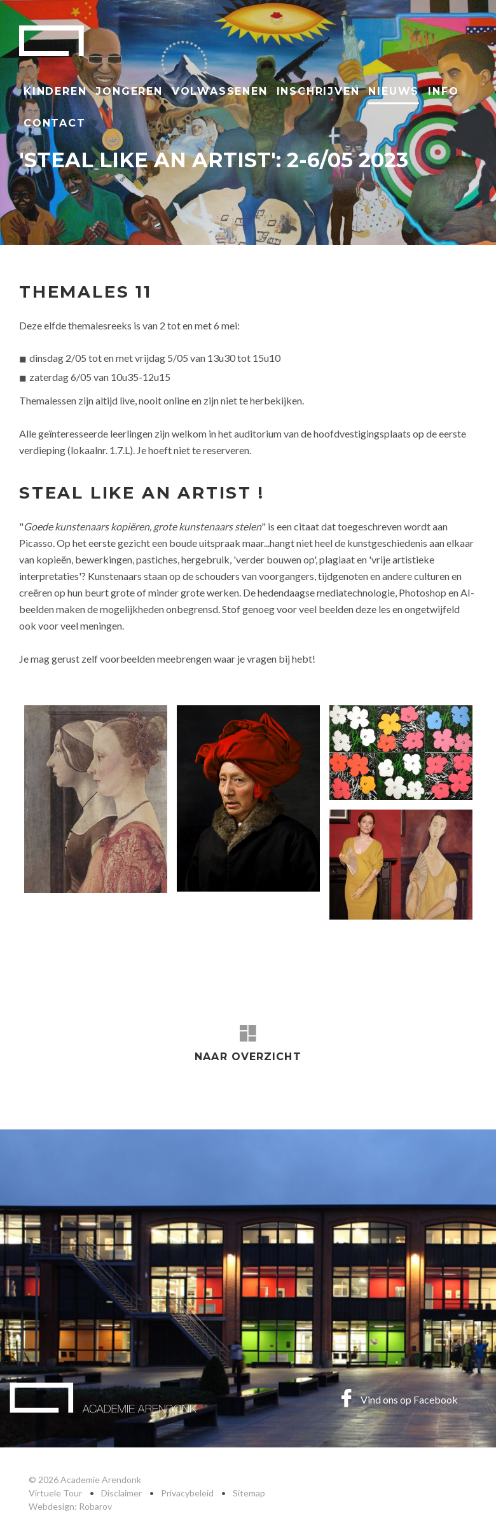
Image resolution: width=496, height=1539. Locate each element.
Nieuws (393, 91)
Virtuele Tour (55, 1492)
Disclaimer (121, 1492)
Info (443, 91)
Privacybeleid (187, 1492)
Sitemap (249, 1492)
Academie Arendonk (51, 40)
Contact (55, 123)
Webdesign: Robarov (70, 1506)
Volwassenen (220, 91)
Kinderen (55, 91)
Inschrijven (318, 91)
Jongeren (128, 91)
